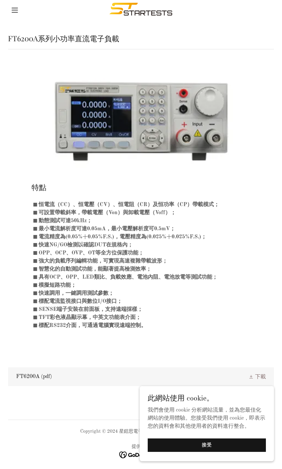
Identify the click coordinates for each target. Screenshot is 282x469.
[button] (28, 10)
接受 (207, 444)
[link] (141, 10)
